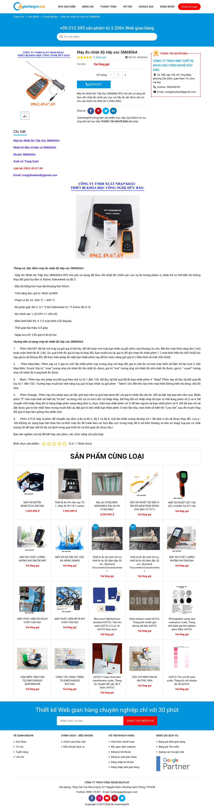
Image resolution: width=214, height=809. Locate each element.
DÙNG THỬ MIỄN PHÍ (140, 720)
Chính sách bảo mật (74, 741)
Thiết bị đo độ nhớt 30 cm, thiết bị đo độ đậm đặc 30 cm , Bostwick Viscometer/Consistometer (144, 564)
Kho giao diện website (123, 746)
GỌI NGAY (94, 84)
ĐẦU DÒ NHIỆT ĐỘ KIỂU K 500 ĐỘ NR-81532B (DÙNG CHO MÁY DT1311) (144, 506)
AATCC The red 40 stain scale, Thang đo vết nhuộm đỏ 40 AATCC (182, 681)
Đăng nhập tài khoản (122, 762)
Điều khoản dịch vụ (73, 746)
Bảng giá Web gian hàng (172, 741)
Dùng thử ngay (189, 6)
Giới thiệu (21, 741)
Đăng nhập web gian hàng (125, 767)
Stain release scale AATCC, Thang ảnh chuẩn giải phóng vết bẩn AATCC (144, 622)
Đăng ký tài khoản (121, 751)
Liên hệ (20, 756)
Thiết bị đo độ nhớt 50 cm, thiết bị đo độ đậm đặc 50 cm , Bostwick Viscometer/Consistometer (107, 564)
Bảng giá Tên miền (169, 746)
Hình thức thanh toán (122, 741)
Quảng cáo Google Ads (171, 751)
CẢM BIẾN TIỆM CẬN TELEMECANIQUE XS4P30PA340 (32, 681)
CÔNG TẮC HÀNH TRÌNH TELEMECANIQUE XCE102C (70, 681)
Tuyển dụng (22, 751)
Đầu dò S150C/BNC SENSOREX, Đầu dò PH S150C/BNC (107, 506)
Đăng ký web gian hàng (123, 756)
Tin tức (20, 746)
